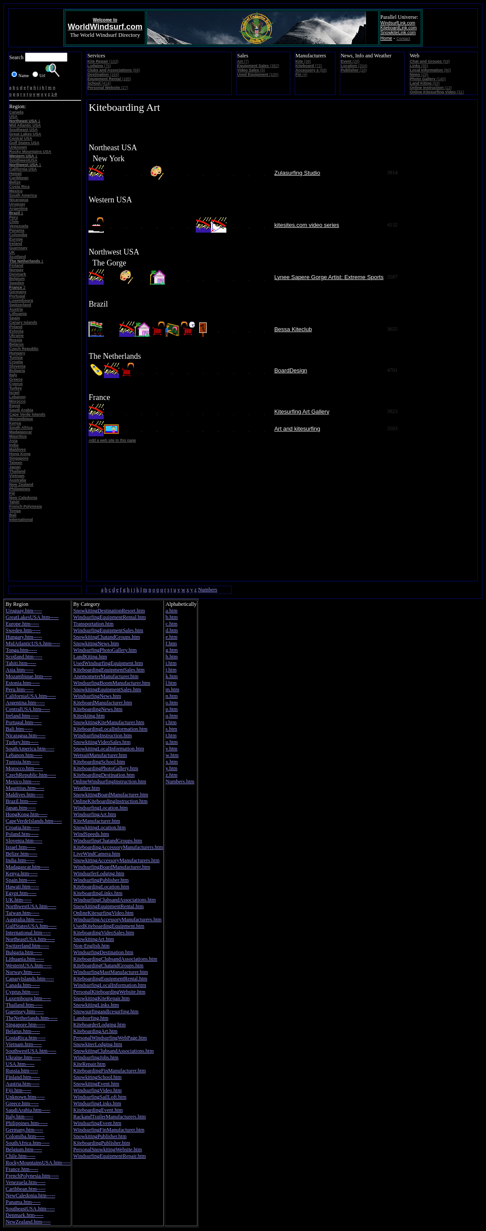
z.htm (171, 775)
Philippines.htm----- (27, 1123)
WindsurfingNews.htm (97, 696)
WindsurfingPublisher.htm (101, 880)
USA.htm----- (20, 1064)
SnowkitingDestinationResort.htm (109, 611)
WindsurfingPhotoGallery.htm (105, 650)
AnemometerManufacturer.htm (105, 676)
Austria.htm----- (22, 1084)
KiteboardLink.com (398, 27)
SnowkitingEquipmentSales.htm (107, 689)
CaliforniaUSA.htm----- (31, 696)
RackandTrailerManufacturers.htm (109, 1117)
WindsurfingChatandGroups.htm (107, 841)
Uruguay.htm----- (24, 611)
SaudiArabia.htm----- (28, 1110)
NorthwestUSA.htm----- (31, 906)
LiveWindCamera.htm (96, 854)
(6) (251, 70)
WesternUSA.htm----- (29, 965)
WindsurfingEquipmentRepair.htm (109, 1156)
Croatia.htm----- (22, 827)
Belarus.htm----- (23, 1031)
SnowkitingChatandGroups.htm (106, 637)
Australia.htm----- (24, 919)
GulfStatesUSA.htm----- (31, 926)
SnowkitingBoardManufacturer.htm (110, 795)
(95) (419, 66)
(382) (258, 66)
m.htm (172, 689)
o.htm (172, 703)
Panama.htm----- (23, 1202)
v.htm (171, 749)
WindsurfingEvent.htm (97, 1123)
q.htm (172, 716)
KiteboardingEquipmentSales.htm (108, 670)
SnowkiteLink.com (398, 32)
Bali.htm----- (19, 729)
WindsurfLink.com (397, 23)
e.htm (171, 637)
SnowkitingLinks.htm (96, 1005)
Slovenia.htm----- (24, 841)
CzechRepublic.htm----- (31, 775)
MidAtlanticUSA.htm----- (33, 643)
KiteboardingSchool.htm (99, 762)
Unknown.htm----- (25, 1097)
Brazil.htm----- (21, 801)
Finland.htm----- (23, 1077)
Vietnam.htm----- (24, 1044)
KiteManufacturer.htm (96, 821)
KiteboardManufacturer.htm (102, 703)
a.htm (171, 611)
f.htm (171, 643)
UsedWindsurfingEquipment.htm (108, 663)
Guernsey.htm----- (25, 1011)
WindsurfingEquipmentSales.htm (108, 630)
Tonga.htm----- (21, 650)
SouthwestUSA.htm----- (31, 1051)
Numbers (207, 590)
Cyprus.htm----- (22, 992)
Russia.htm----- (22, 1071)
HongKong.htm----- (26, 814)
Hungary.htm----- (24, 637)
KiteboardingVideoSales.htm (103, 933)
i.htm (171, 663)
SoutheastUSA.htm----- (30, 1209)
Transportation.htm (93, 624)
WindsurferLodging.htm (98, 873)
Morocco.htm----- (24, 768)
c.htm (171, 624)
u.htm (172, 742)
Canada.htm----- (23, 985)
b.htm (172, 617)
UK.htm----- (19, 900)
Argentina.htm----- (25, 703)
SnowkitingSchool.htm (97, 1077)
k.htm (172, 676)
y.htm (171, 768)
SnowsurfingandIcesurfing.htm (105, 1011)
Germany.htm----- (24, 1130)
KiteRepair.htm (89, 1064)
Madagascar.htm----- (27, 867)
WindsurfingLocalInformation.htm (109, 985)
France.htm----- (22, 1169)
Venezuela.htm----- (26, 1182)
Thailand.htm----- (24, 1005)
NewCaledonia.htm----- (30, 1195)
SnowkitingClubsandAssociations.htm (113, 1051)
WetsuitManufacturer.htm (100, 755)
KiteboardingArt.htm (95, 1031)
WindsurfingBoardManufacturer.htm (111, 867)
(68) (113, 70)
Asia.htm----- (20, 670)
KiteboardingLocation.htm (101, 887)
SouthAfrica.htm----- (27, 1143)
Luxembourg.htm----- (28, 998)
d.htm (172, 630)
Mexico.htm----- (23, 781)
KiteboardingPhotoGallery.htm (105, 768)
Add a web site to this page (112, 440)
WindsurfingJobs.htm (95, 1057)
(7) (243, 61)
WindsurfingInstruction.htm (102, 735)
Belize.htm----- (21, 854)
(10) (354, 70)
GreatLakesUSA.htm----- (32, 617)
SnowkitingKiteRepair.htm (101, 998)
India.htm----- (20, 860)
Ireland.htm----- (22, 716)
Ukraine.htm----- (23, 1057)
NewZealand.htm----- (28, 1222)
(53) (425, 83)
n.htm (172, 696)
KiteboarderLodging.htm (99, 1025)
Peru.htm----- (20, 689)
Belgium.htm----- (24, 1149)
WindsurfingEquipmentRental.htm (109, 617)
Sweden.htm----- (23, 630)
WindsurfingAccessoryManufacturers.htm (117, 919)
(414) (99, 83)
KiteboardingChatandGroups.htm (108, 965)
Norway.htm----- (23, 972)
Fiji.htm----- (18, 1090)
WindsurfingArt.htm (94, 814)
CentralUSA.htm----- (28, 709)
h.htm (172, 657)
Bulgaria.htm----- (24, 952)
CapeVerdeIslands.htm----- (34, 821)
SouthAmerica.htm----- (30, 749)
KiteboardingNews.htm (97, 709)
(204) (354, 66)
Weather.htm (86, 788)
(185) (109, 79)
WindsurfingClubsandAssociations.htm (114, 900)
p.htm (172, 709)
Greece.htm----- (22, 1103)
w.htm (172, 755)
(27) (107, 87)
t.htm (171, 735)
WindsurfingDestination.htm (103, 952)
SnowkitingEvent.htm (96, 1084)
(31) (437, 92)
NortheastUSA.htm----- (30, 939)
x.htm (172, 762)
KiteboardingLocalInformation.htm (110, 729)
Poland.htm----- (22, 834)
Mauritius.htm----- (25, 788)
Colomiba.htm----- (25, 1136)
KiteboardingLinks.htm (97, 893)
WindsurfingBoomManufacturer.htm (111, 683)
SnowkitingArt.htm (93, 939)
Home (386, 38)
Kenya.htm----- (22, 873)
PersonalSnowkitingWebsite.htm (107, 1149)
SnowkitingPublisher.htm (100, 1136)
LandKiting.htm (90, 657)
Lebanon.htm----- (24, 755)
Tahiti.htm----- (21, 663)
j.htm (171, 670)
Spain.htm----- (21, 880)
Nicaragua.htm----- (26, 735)
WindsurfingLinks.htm (97, 1103)
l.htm (171, 683)
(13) (431, 87)
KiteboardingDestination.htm (103, 775)
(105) (257, 74)
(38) (303, 61)
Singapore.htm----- (25, 1025)
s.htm (171, 729)
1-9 (54, 94)
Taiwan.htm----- (22, 913)
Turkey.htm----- (22, 742)
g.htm (172, 650)
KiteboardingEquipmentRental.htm (110, 979)
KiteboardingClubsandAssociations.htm (115, 959)
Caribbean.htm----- (26, 1189)
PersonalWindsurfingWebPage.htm (110, 1038)
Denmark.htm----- (24, 1215)
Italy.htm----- (19, 1117)
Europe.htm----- (22, 624)
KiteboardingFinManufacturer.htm (109, 1071)
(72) (309, 66)
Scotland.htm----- (24, 657)
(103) (102, 61)
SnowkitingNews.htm (96, 643)
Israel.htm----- (20, 847)
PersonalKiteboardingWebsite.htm (109, 992)
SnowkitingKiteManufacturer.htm (108, 722)
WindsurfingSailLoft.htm (99, 1097)
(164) (103, 74)
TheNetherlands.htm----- (31, 1018)
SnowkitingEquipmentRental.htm (108, 906)
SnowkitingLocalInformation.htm (108, 749)
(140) (428, 79)
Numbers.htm (180, 781)
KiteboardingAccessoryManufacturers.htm (118, 847)
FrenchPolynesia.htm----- (32, 1176)
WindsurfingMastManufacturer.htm (110, 972)
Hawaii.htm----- (22, 887)
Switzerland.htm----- (27, 946)
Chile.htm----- (20, 1156)
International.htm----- (28, 933)
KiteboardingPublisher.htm (101, 1143)
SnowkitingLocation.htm (99, 827)
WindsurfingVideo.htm (97, 1090)
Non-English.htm (91, 946)
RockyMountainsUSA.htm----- (38, 1163)
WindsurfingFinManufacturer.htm (108, 1130)
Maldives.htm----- (24, 795)
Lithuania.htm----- (25, 959)
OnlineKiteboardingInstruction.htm (110, 801)
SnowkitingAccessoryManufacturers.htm (116, 860)
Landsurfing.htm (90, 1018)
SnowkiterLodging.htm (97, 1044)
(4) (301, 74)
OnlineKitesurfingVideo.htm (103, 913)
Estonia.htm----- (23, 683)
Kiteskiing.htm (89, 716)
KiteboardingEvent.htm (98, 1110)
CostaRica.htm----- (26, 1038)
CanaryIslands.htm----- (30, 979)
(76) (99, 66)
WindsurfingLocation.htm (100, 808)
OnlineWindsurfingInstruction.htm (109, 781)
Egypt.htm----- (21, 893)
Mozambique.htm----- (29, 676)
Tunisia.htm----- (22, 762)
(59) (430, 61)
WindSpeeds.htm (91, 834)
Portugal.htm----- (24, 722)
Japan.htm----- (21, 808)
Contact (403, 38)
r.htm (171, 722)
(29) (350, 61)
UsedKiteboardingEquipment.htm (108, 926)
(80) (430, 70)
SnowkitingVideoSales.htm (101, 742)
